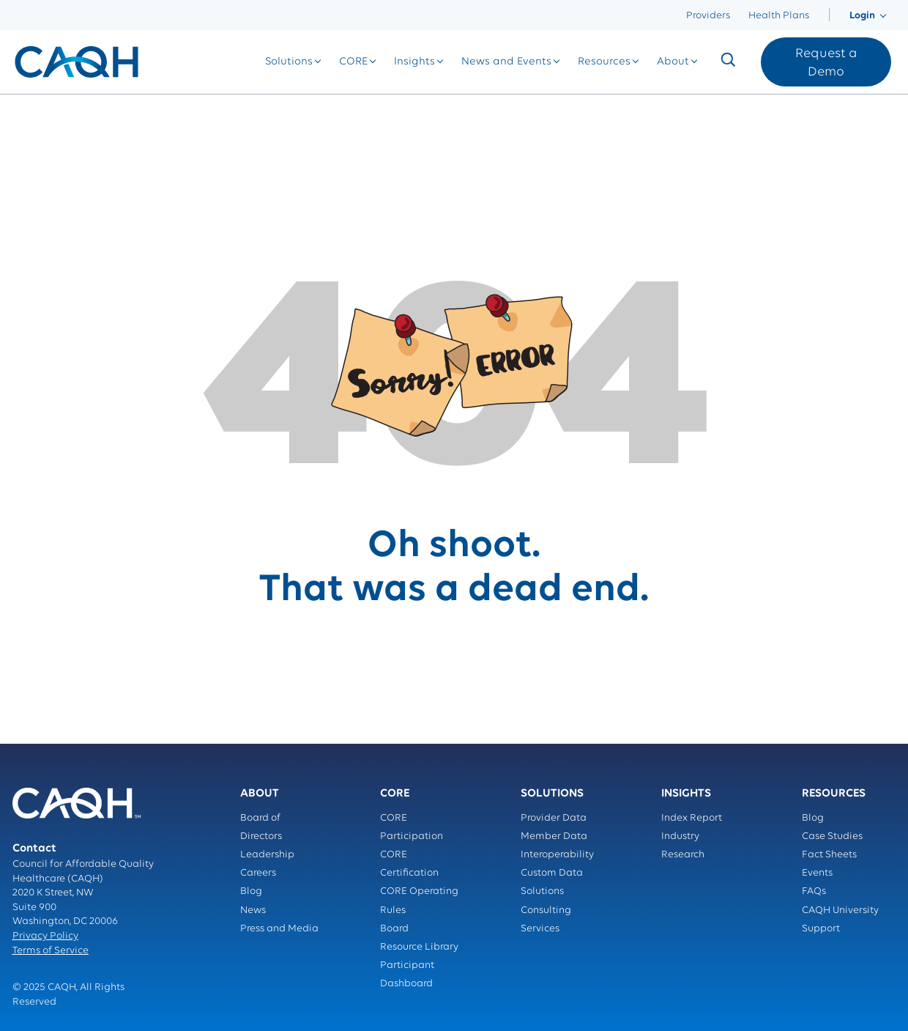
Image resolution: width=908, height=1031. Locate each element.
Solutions (289, 61)
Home (28, 109)
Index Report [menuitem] (691, 818)
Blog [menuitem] (251, 891)
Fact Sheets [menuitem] (829, 854)
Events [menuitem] (817, 873)
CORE (353, 61)
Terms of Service (50, 950)
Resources (604, 61)
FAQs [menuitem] (814, 891)
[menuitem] (829, 15)
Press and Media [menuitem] (279, 928)
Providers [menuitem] (708, 15)
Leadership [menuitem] (267, 854)
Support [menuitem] (821, 928)
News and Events (506, 61)
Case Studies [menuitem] (832, 836)
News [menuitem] (253, 910)
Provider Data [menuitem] (554, 818)
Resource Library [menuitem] (419, 947)
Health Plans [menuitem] (778, 15)
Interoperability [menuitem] (557, 854)
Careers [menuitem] (258, 873)
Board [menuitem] (394, 928)
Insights (414, 61)
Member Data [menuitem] (554, 836)
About (673, 61)
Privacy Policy (45, 936)
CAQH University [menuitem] (840, 910)
